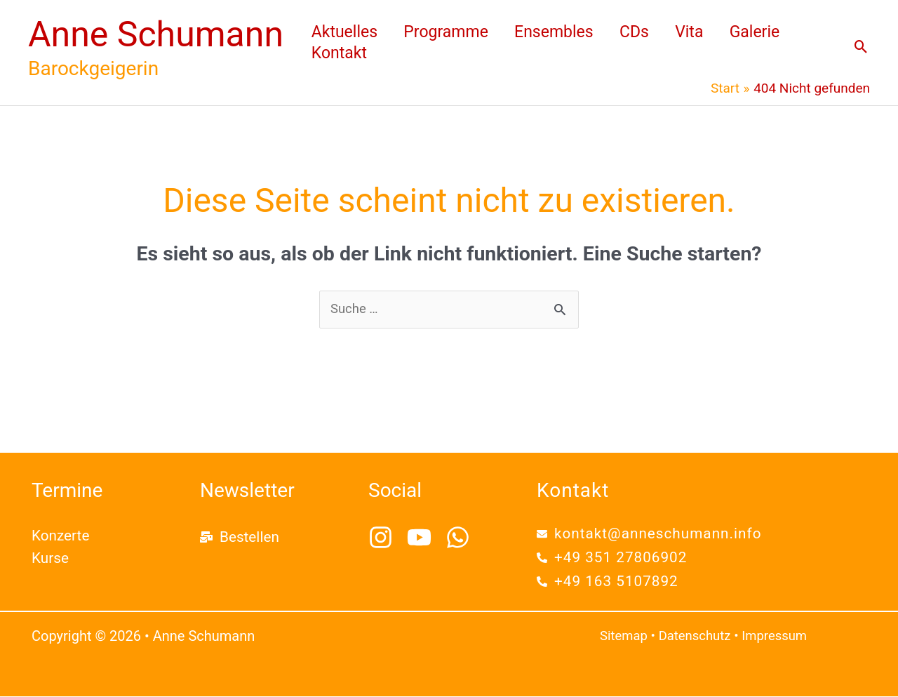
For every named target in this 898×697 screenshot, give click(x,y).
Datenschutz (697, 636)
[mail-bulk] (240, 537)
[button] (861, 46)
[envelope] (650, 534)
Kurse (50, 558)
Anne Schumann (155, 34)
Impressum (778, 636)
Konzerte (61, 536)
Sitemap (624, 636)
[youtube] (425, 538)
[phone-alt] (613, 558)
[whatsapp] (461, 538)
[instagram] (386, 538)
